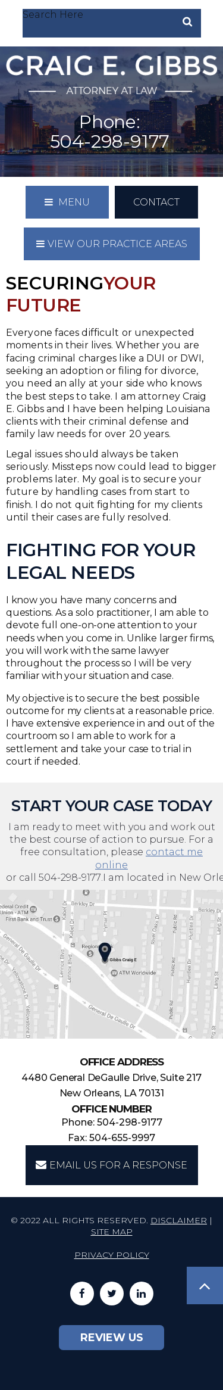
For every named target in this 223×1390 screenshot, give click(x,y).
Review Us (111, 1337)
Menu (67, 202)
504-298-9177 (110, 141)
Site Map (112, 1231)
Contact (156, 202)
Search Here (53, 14)
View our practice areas (111, 244)
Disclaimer (178, 1220)
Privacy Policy (111, 1254)
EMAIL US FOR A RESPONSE (111, 1165)
